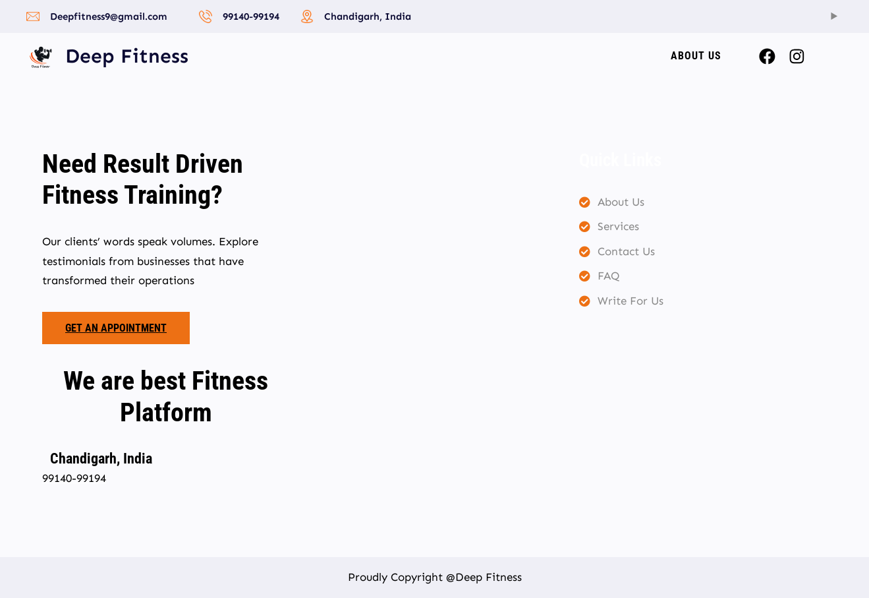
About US (696, 55)
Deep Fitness (126, 56)
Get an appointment (116, 328)
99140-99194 (251, 16)
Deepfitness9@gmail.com (108, 16)
